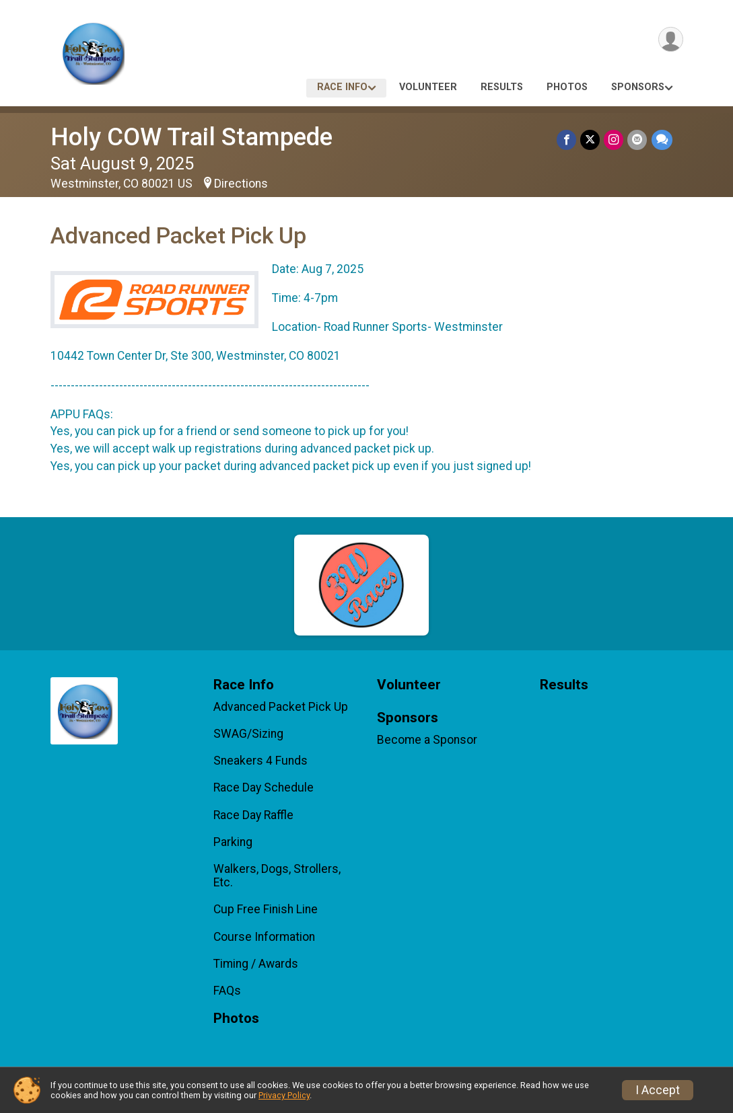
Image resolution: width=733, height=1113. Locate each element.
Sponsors (637, 87)
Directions (241, 183)
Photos (567, 87)
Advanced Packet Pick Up (280, 707)
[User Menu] (670, 39)
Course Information (264, 937)
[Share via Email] (638, 139)
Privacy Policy (284, 1095)
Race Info (342, 87)
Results (502, 87)
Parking (232, 842)
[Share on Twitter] (590, 139)
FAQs (227, 990)
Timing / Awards (255, 963)
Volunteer (428, 87)
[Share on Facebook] (567, 139)
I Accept (657, 1090)
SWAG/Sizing (248, 733)
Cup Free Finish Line (265, 909)
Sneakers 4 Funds (260, 760)
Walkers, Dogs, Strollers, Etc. (277, 875)
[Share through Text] (662, 139)
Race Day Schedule (263, 787)
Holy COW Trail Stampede (191, 136)
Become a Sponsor (427, 739)
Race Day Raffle (253, 815)
